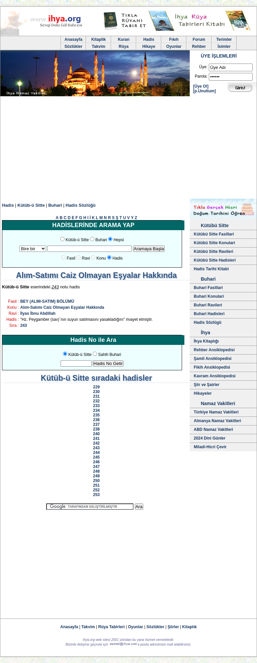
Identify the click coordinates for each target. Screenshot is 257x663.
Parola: (201, 76)
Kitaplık (189, 627)
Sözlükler (73, 46)
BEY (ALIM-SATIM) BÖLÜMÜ (47, 301)
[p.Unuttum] (204, 91)
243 (23, 325)
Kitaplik (98, 39)
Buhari (55, 205)
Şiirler (173, 627)
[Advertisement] (128, 148)
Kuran (124, 39)
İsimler (224, 46)
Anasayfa (73, 39)
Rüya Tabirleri (111, 627)
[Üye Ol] (200, 86)
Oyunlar (173, 46)
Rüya (123, 46)
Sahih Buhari (109, 354)
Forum (199, 39)
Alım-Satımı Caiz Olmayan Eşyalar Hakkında (62, 307)
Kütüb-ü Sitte (31, 205)
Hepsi (118, 240)
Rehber (199, 46)
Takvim (98, 46)
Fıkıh (173, 39)
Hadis (148, 39)
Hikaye (148, 46)
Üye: (203, 67)
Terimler (224, 39)
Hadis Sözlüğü (81, 205)
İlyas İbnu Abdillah (38, 313)
